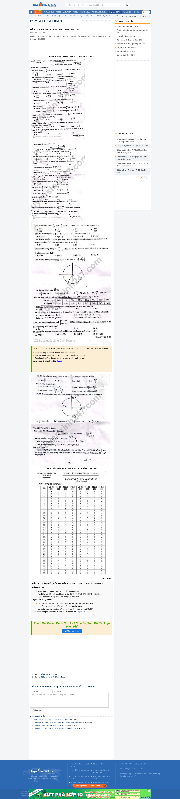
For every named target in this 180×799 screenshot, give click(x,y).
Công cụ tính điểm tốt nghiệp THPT (101, 771)
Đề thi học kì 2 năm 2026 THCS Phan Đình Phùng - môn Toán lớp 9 (58, 723)
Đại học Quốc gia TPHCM (126, 51)
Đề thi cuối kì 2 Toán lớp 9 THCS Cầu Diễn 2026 (51, 720)
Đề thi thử (33, 16)
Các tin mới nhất (37, 716)
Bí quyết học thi (113, 16)
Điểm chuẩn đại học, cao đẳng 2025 (129, 40)
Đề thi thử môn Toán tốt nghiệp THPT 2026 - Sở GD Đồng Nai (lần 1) (132, 158)
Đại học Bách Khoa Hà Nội (126, 47)
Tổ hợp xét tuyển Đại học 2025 (80, 784)
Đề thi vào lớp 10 (102, 16)
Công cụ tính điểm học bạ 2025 (80, 777)
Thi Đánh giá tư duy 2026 (126, 36)
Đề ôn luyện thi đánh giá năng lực (86, 16)
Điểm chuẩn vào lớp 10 (101, 782)
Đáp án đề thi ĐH (70, 16)
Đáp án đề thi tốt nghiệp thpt (55, 16)
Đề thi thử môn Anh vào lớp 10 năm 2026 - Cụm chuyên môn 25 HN (132, 140)
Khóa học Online (99, 764)
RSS (148, 16)
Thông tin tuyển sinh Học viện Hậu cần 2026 (133, 146)
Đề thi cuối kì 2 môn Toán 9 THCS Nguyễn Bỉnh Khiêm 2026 (55, 728)
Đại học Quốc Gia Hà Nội (126, 55)
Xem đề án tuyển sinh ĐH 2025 (80, 765)
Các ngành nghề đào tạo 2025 (102, 777)
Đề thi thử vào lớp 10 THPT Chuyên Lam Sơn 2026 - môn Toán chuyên (133, 164)
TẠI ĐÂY (81, 612)
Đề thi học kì (41, 16)
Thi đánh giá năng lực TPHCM (127, 26)
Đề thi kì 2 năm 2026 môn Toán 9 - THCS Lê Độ (51, 725)
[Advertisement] (72, 50)
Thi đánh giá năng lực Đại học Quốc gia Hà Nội (132, 31)
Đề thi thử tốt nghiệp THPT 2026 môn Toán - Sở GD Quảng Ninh (132, 151)
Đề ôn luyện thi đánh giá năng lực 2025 (131, 44)
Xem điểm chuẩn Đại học (80, 770)
